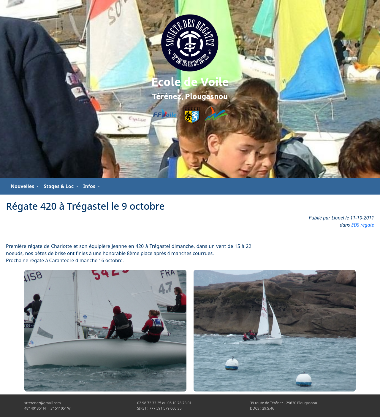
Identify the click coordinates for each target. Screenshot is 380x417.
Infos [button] (89, 186)
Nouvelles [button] (23, 186)
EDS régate (362, 225)
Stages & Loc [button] (59, 186)
